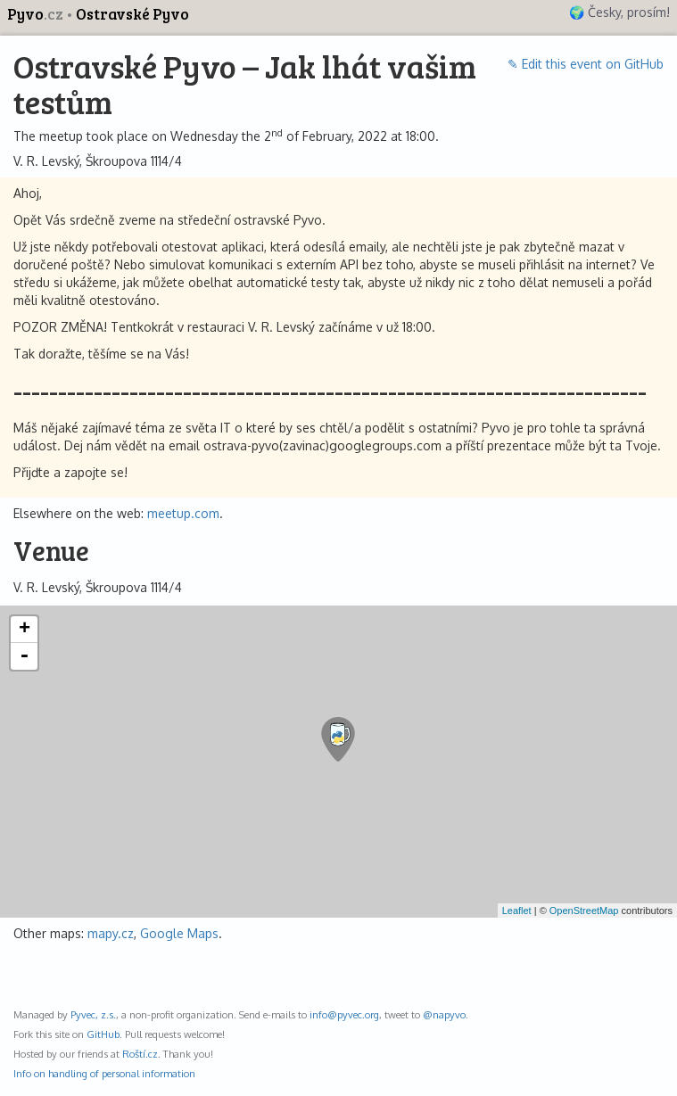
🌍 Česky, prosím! (619, 12)
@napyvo (444, 1014)
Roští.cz (140, 1053)
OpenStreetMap (584, 910)
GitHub (103, 1034)
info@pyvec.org (344, 1014)
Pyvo (36, 14)
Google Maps (179, 933)
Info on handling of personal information (104, 1073)
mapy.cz (110, 933)
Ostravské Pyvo (132, 14)
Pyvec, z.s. (93, 1014)
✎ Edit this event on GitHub (586, 63)
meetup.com (183, 513)
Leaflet (517, 910)
